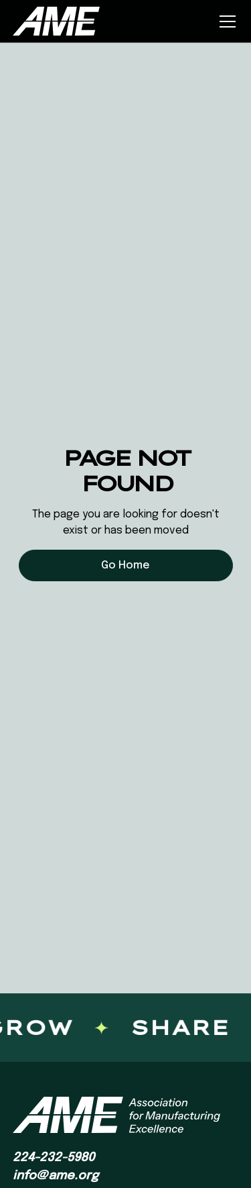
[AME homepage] (116, 1115)
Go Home (125, 565)
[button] (225, 21)
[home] (56, 21)
